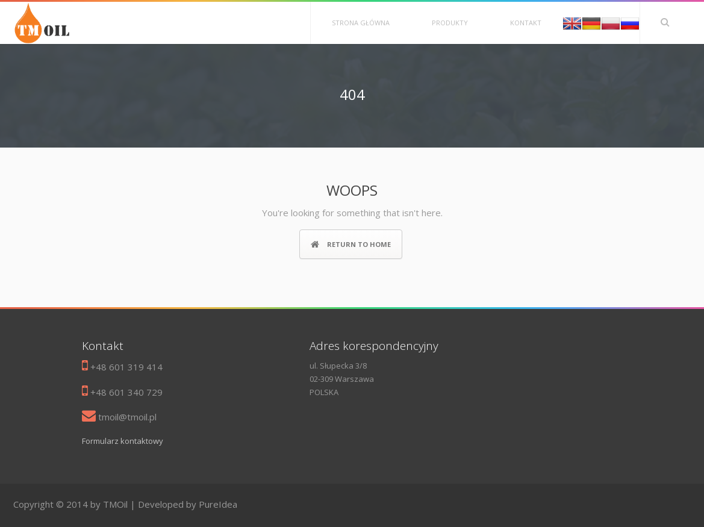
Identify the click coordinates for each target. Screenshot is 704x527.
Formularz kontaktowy (122, 440)
